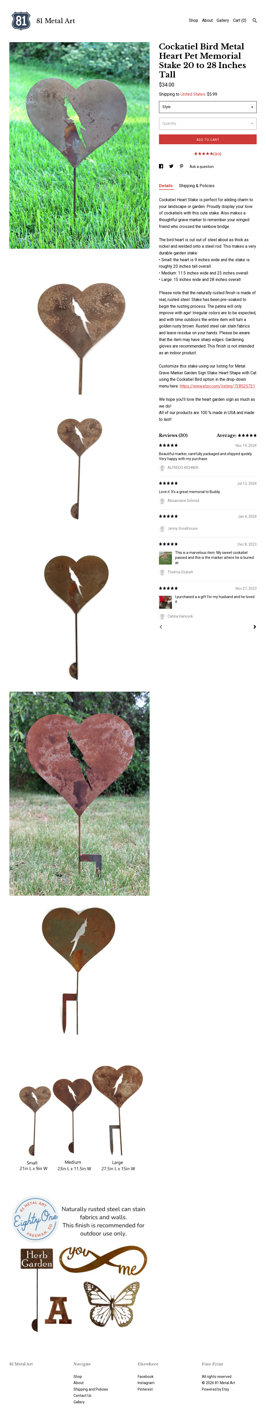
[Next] (255, 627)
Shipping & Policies (197, 185)
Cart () (239, 20)
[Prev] (161, 627)
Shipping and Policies (91, 1389)
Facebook (146, 1376)
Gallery (223, 20)
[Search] (255, 21)
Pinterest (145, 1389)
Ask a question (202, 167)
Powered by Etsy (215, 1389)
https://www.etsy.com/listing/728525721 (217, 386)
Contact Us (82, 1395)
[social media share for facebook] (161, 167)
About (207, 20)
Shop (193, 20)
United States (193, 94)
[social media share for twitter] (171, 167)
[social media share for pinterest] (181, 167)
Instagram (146, 1383)
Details (166, 185)
